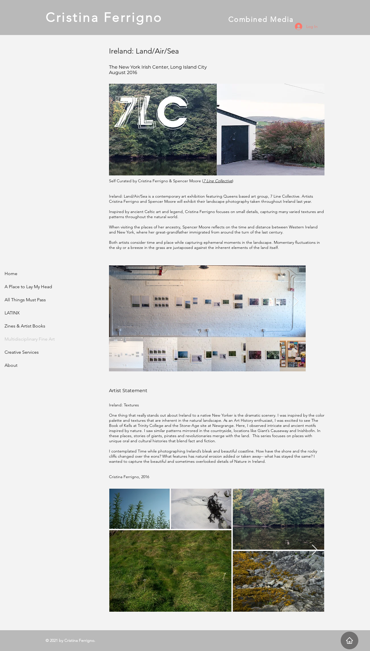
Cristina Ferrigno (137, 17)
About (11, 365)
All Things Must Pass (25, 299)
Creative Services (22, 352)
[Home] (349, 640)
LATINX (12, 313)
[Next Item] (296, 301)
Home (11, 273)
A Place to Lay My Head (28, 286)
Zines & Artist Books (25, 326)
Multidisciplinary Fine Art (30, 339)
